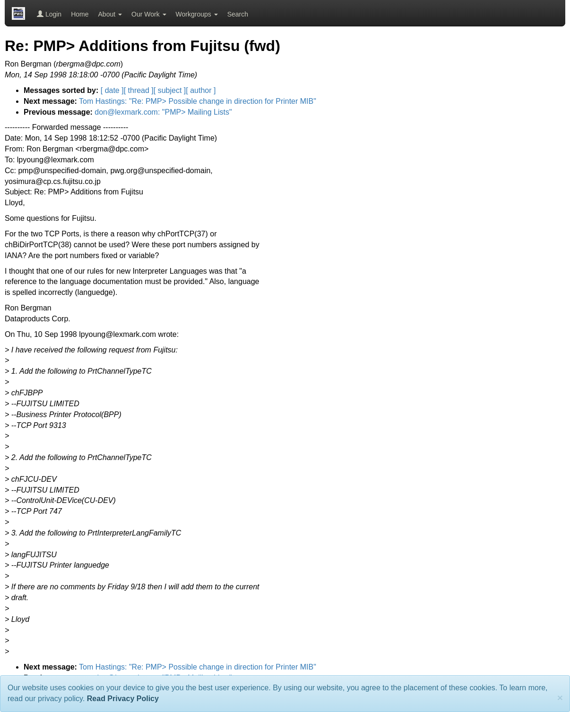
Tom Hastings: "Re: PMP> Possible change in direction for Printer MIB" (197, 101)
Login (49, 14)
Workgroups (197, 14)
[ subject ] (170, 90)
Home (79, 14)
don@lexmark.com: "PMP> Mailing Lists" (163, 112)
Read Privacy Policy (123, 699)
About (110, 14)
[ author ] (201, 90)
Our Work (148, 14)
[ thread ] (139, 90)
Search (237, 14)
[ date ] (112, 90)
